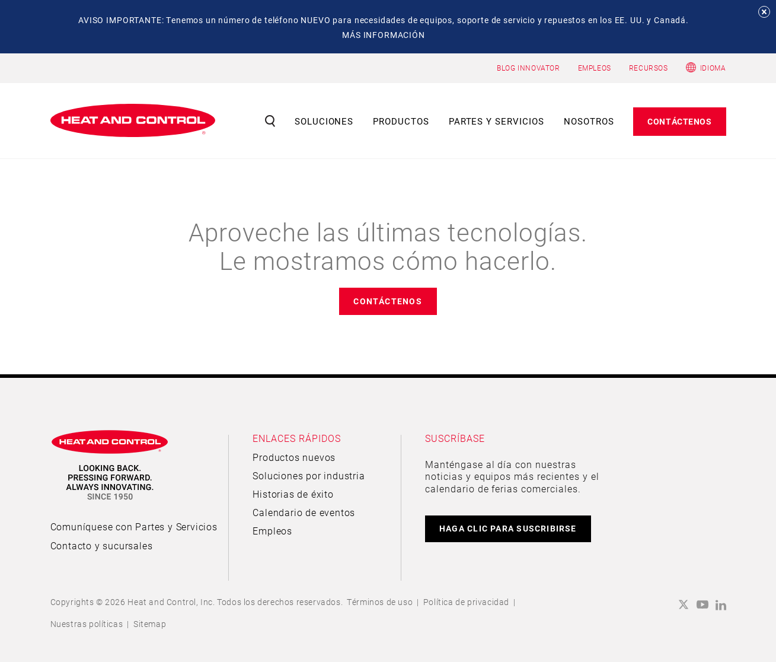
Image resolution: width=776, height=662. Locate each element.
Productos (401, 121)
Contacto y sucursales (101, 545)
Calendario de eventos (304, 512)
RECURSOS (648, 67)
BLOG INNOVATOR (528, 67)
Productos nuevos (294, 457)
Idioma (713, 67)
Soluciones (324, 121)
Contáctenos (679, 121)
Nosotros (589, 121)
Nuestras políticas (86, 623)
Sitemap (149, 623)
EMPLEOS (594, 67)
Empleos (272, 530)
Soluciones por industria (309, 475)
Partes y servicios (497, 121)
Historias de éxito (293, 494)
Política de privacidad (466, 601)
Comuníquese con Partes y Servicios (134, 526)
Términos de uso (380, 601)
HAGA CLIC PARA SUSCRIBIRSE (508, 528)
